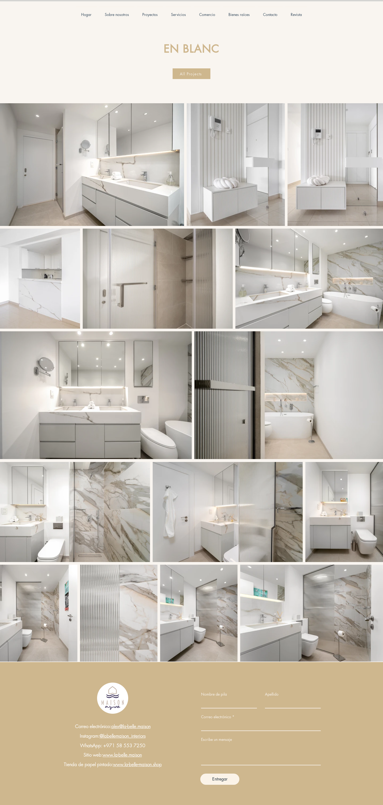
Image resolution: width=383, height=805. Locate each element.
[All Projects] (191, 73)
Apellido (271, 694)
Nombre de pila (214, 694)
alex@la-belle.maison (131, 726)
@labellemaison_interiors (122, 736)
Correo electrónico (216, 717)
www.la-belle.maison (122, 755)
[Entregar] (219, 779)
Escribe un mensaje (216, 739)
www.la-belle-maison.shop (137, 764)
